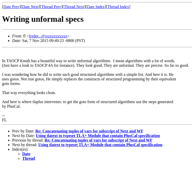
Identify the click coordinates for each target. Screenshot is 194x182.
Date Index (96, 7)
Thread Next (74, 7)
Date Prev (11, 7)
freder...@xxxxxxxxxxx (48, 36)
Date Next (30, 7)
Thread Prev (51, 7)
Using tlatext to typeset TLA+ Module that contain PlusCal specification (98, 135)
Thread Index (118, 7)
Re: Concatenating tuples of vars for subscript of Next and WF (89, 131)
